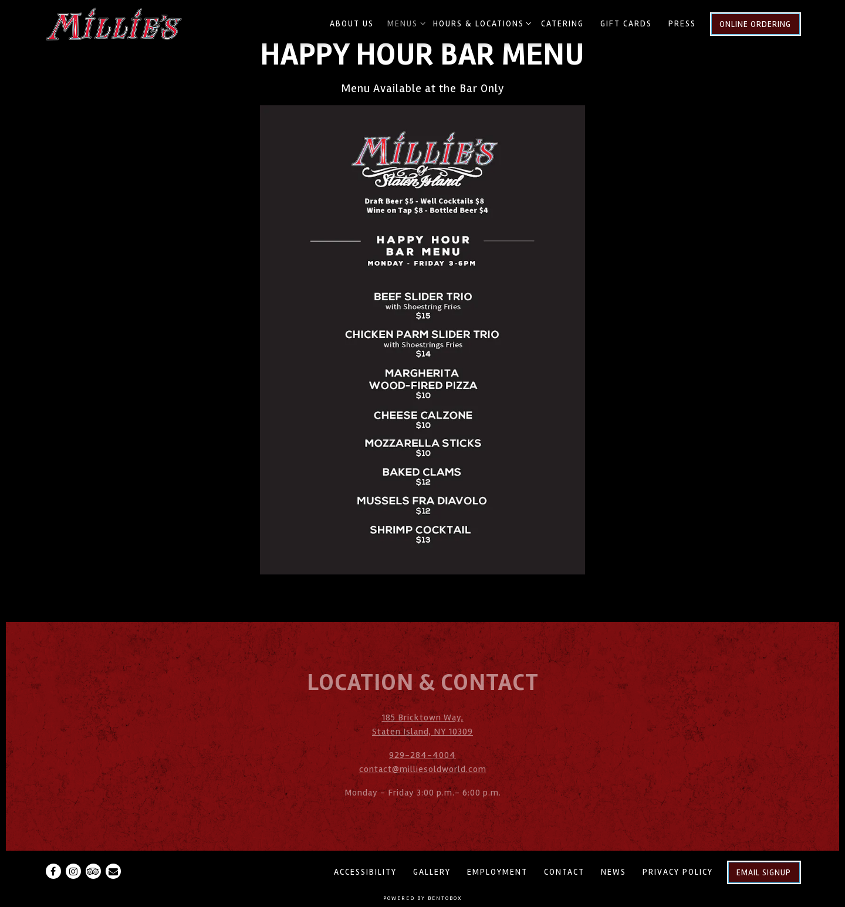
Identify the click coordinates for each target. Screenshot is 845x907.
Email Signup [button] (763, 873)
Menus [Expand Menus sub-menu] (404, 23)
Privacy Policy (678, 872)
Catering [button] (562, 24)
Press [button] (682, 24)
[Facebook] (53, 871)
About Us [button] (352, 24)
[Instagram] (73, 871)
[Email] (113, 871)
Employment (497, 872)
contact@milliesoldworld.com (422, 769)
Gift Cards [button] (626, 24)
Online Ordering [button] (755, 24)
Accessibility (365, 872)
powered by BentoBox (422, 898)
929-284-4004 (422, 755)
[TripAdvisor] (93, 871)
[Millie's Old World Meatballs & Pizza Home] (115, 23)
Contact (564, 872)
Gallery (432, 872)
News (613, 872)
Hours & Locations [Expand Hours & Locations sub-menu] (480, 23)
